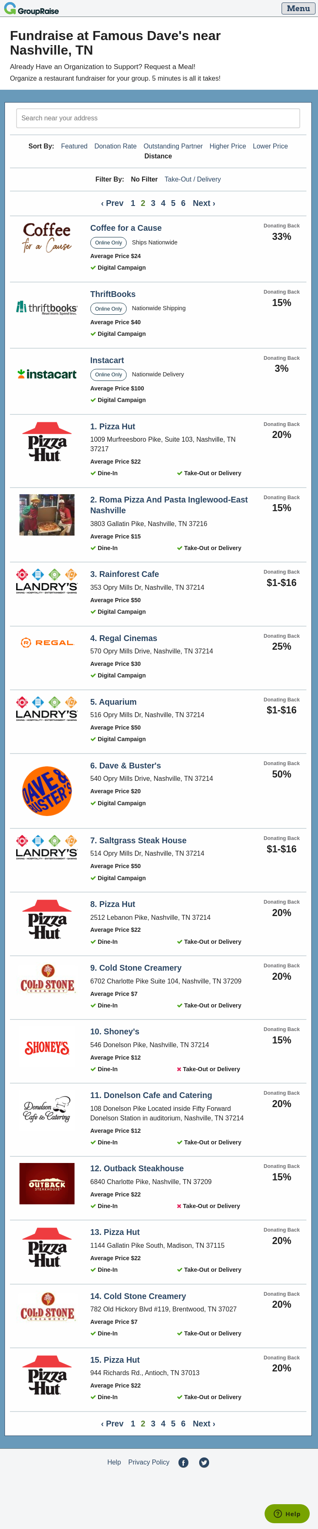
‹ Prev (112, 203)
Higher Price (228, 146)
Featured (74, 146)
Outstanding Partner (173, 146)
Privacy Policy (149, 1462)
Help (114, 1462)
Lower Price (270, 146)
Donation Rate (115, 146)
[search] (158, 118)
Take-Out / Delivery (193, 179)
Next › (204, 203)
